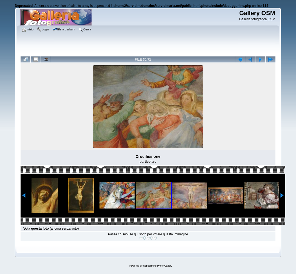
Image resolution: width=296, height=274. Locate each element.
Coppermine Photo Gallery (157, 265)
